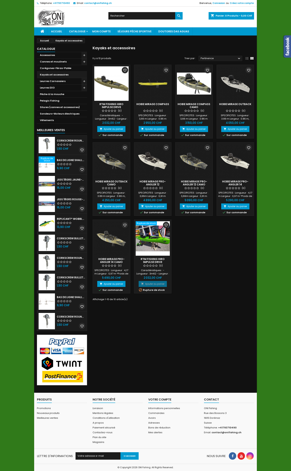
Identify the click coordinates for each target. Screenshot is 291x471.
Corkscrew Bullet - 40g (71, 277)
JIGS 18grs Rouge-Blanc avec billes (71, 199)
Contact (211, 399)
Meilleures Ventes (51, 130)
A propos (98, 423)
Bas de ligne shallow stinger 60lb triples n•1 (71, 160)
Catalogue (77, 31)
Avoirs (152, 418)
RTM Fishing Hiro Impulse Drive (111, 105)
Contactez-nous (102, 432)
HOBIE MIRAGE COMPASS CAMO (194, 105)
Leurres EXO (47, 87)
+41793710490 (61, 3)
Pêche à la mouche (52, 94)
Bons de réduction (159, 427)
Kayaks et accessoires (54, 74)
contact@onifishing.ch (98, 3)
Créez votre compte (242, 3)
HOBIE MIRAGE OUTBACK (235, 104)
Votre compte (159, 399)
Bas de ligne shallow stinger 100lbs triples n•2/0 (71, 297)
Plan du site (99, 437)
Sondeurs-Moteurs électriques (59, 113)
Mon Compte (101, 31)
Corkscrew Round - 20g (71, 316)
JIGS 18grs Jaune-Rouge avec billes (71, 179)
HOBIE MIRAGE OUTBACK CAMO (111, 183)
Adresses (154, 423)
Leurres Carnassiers (53, 81)
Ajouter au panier (111, 129)
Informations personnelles (164, 408)
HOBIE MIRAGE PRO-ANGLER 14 (235, 183)
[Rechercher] (145, 16)
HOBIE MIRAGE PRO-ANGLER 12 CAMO (194, 183)
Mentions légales (103, 413)
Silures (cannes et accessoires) (60, 107)
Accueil (56, 31)
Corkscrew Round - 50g (71, 257)
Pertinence (221, 58)
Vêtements (47, 120)
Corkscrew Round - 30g (71, 140)
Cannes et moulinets (53, 61)
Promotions (44, 408)
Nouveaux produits (48, 413)
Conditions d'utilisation (106, 418)
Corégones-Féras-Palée (55, 68)
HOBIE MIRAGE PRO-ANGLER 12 (153, 183)
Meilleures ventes (47, 418)
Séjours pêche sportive (134, 31)
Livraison (98, 408)
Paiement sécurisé (104, 427)
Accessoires (47, 55)
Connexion (218, 3)
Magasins (98, 442)
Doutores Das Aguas (173, 31)
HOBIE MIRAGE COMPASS (152, 104)
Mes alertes (155, 432)
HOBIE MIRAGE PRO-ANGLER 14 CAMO (111, 260)
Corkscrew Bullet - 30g (71, 238)
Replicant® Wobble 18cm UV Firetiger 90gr (71, 218)
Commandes (156, 413)
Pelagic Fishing (49, 100)
